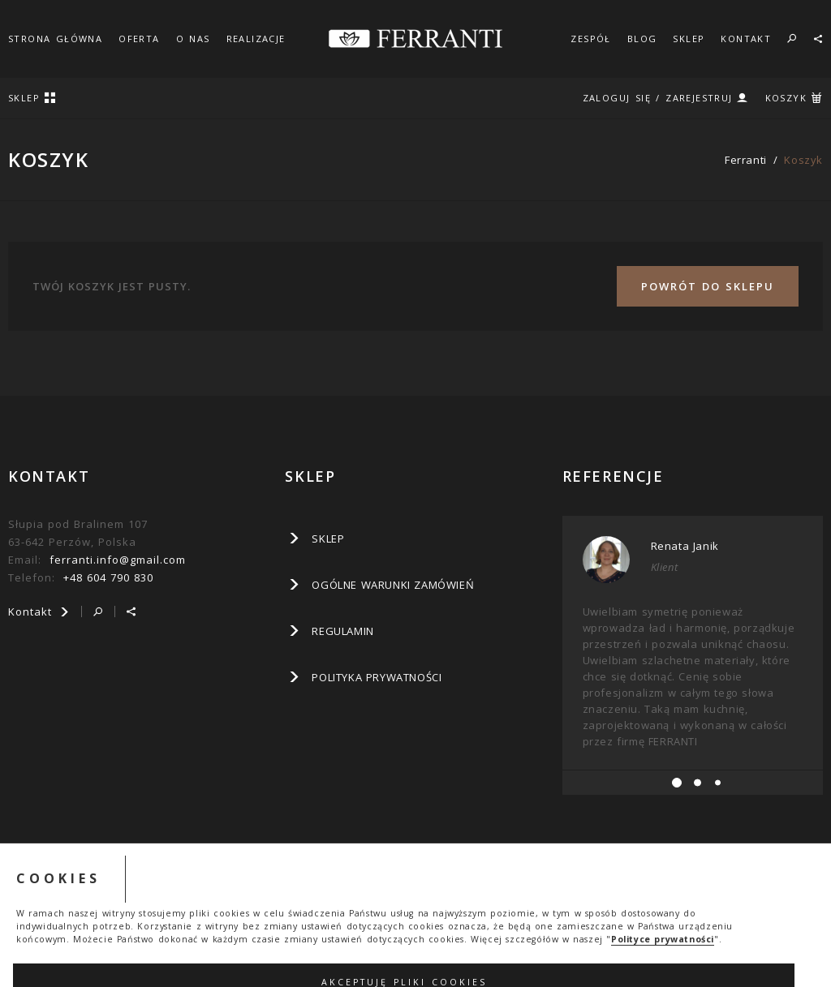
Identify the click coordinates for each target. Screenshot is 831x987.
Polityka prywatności (376, 677)
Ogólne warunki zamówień (393, 584)
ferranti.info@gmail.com (118, 559)
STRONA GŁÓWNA (55, 38)
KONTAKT (746, 38)
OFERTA (138, 38)
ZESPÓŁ (590, 38)
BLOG (642, 38)
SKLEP (688, 38)
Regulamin (342, 631)
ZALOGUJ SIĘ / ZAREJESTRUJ (658, 98)
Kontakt (39, 611)
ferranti (746, 159)
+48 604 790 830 (108, 577)
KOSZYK (786, 98)
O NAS (193, 38)
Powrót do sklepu (707, 286)
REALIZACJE (256, 38)
